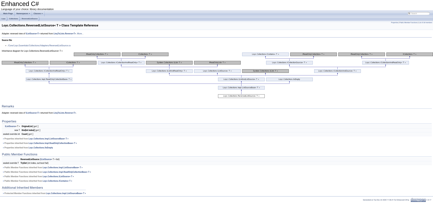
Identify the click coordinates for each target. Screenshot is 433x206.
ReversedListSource (30, 19)
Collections (13, 19)
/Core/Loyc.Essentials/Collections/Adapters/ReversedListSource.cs (39, 45)
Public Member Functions (409, 23)
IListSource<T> (33, 33)
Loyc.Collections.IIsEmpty (41, 147)
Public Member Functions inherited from (43, 167)
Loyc (4, 19)
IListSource (10, 126)
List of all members (425, 23)
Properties (394, 23)
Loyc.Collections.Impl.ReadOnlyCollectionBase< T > (53, 143)
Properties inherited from (35, 138)
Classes (38, 13)
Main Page (8, 13)
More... (80, 33)
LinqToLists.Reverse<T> (65, 33)
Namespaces (23, 13)
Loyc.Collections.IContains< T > (57, 180)
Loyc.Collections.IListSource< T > (58, 176)
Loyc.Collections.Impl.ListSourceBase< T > (48, 138)
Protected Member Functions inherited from (44, 193)
